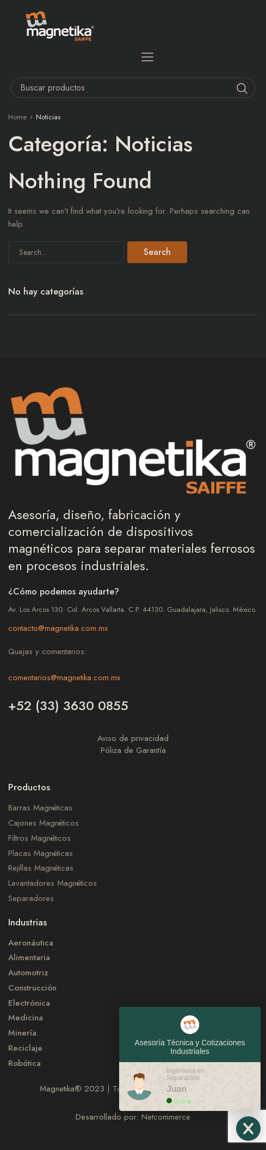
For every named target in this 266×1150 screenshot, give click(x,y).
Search (157, 252)
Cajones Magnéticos (43, 823)
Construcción (32, 988)
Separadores (31, 898)
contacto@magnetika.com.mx (58, 628)
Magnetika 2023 (72, 1089)
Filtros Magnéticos (39, 838)
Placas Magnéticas (40, 853)
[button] (147, 57)
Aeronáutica (30, 943)
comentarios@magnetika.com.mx (64, 677)
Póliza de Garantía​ (133, 750)
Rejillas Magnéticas (40, 868)
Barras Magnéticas (40, 808)
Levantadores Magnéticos (52, 883)
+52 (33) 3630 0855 (68, 705)
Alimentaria (29, 957)
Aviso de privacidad (133, 738)
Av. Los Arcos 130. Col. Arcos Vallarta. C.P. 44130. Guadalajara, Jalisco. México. (132, 609)
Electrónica (29, 1003)
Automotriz (28, 973)
